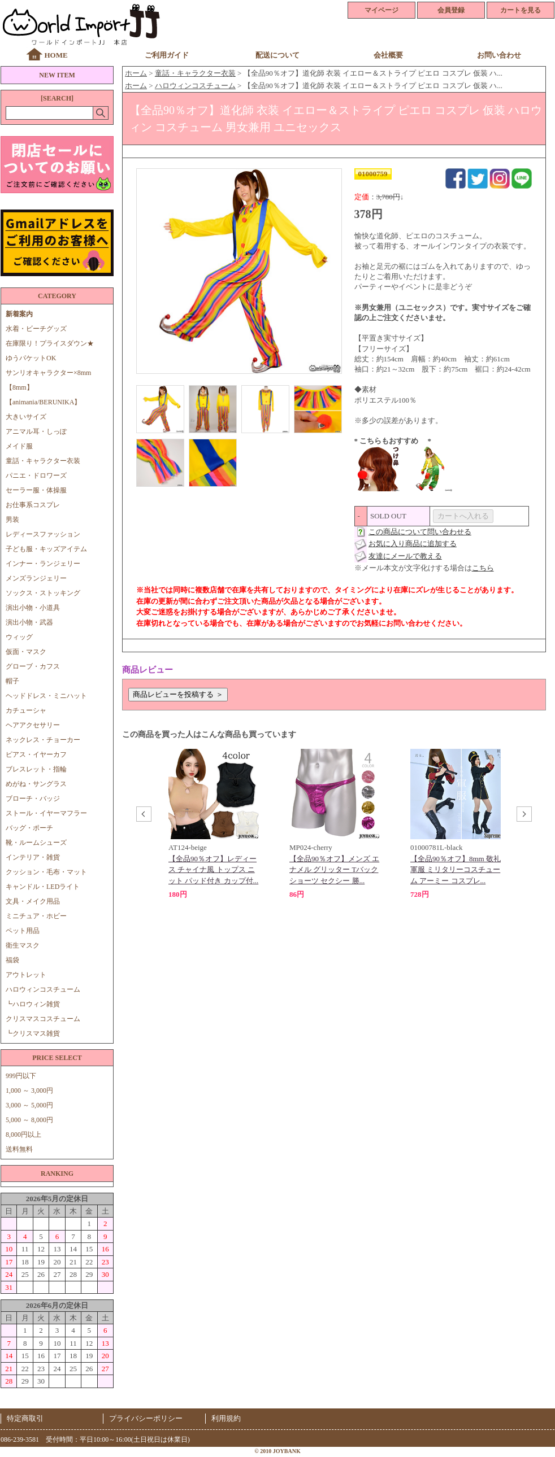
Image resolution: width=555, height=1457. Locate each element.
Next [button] (523, 815)
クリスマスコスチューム (43, 1019)
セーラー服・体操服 (36, 490)
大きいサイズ (26, 417)
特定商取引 (25, 1418)
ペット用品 (23, 931)
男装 (12, 520)
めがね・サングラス (36, 784)
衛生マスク (23, 945)
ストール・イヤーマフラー (46, 813)
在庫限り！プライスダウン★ (50, 343)
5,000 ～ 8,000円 (29, 1120)
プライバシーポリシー (146, 1418)
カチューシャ (26, 710)
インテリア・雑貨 (33, 857)
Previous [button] (142, 815)
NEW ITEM (57, 75)
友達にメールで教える (405, 556)
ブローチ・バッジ (33, 798)
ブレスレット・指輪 (36, 769)
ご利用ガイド (167, 55)
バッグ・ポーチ (29, 828)
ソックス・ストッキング (43, 593)
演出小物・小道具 (33, 608)
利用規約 (226, 1418)
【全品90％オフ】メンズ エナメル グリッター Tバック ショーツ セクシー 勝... (334, 869)
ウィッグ (19, 637)
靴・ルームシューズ (36, 843)
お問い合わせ (499, 55)
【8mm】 (19, 387)
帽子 (12, 681)
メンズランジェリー (36, 578)
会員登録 (451, 10)
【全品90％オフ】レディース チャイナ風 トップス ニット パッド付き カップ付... (213, 869)
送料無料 (19, 1149)
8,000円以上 (23, 1134)
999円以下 (21, 1076)
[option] (213, 824)
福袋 (12, 960)
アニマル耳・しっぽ (36, 431)
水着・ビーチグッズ (36, 329)
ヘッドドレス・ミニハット (46, 696)
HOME (55, 55)
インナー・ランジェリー (43, 564)
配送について (277, 55)
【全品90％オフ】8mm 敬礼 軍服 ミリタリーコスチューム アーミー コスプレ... (455, 869)
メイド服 (23, 446)
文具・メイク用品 (33, 901)
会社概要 (388, 55)
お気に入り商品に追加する (412, 543)
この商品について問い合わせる (419, 531)
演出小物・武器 (29, 622)
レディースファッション (43, 534)
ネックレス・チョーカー (43, 740)
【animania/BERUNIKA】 (43, 402)
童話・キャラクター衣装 (43, 461)
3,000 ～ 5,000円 (29, 1105)
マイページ (381, 10)
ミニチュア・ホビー (36, 916)
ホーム (136, 73)
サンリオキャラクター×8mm (48, 373)
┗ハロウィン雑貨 (33, 1004)
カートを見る (520, 10)
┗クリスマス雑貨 (33, 1033)
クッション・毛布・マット (46, 872)
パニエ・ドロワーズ (36, 475)
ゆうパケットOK (31, 358)
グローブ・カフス (33, 666)
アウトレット (26, 975)
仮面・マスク (26, 652)
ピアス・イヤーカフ (36, 754)
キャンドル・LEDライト (43, 887)
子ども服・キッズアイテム (46, 549)
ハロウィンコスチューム (43, 989)
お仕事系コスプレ (33, 505)
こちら (483, 568)
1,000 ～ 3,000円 (29, 1090)
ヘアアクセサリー (33, 725)
